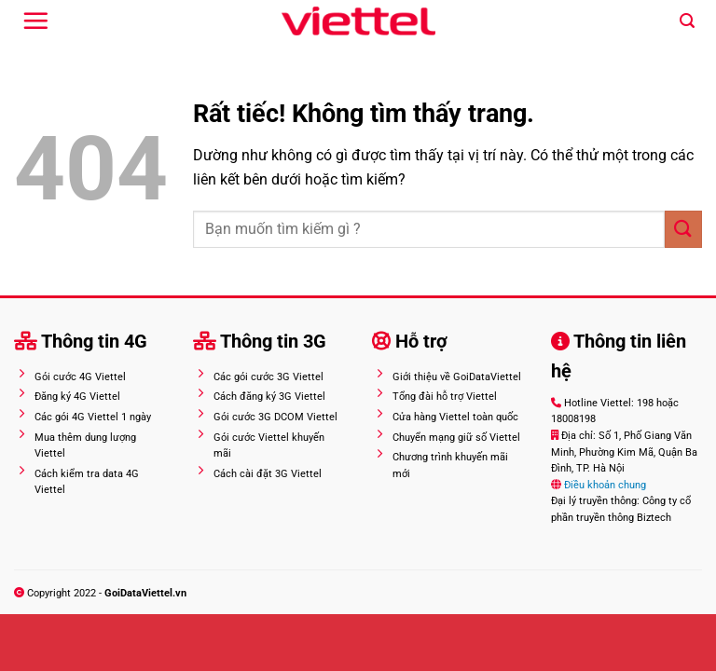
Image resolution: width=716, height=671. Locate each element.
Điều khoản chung (603, 485)
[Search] (687, 21)
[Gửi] (683, 229)
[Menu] (35, 20)
